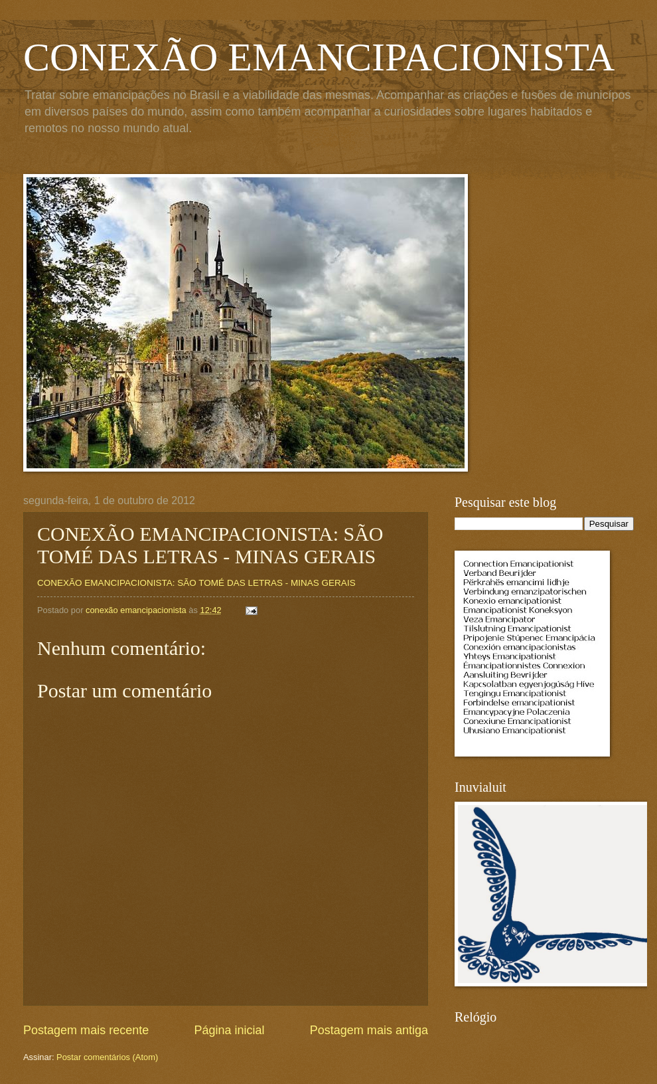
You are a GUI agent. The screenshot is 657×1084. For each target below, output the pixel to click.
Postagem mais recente (86, 1030)
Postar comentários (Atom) (107, 1057)
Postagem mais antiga (369, 1030)
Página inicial (229, 1030)
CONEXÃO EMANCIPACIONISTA (319, 57)
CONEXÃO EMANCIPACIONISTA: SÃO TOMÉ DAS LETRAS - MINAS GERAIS (196, 583)
